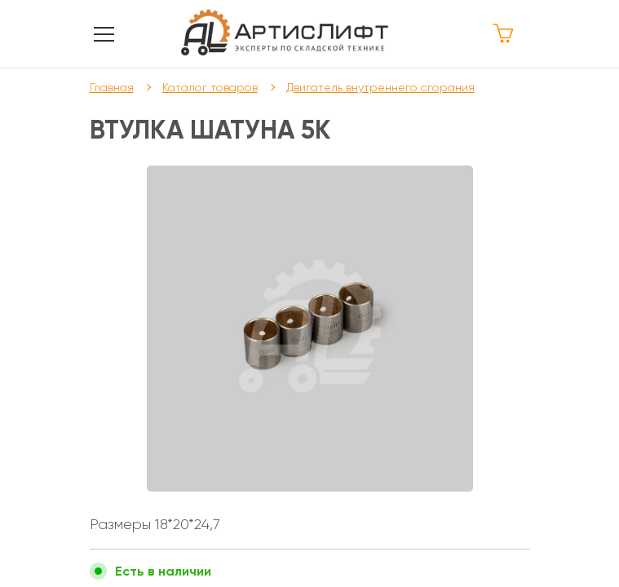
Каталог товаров (210, 87)
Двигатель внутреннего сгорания (380, 87)
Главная (112, 87)
